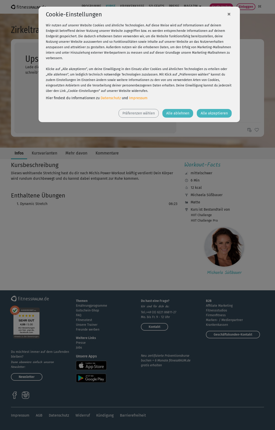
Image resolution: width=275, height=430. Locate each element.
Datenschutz (111, 98)
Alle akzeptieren (214, 113)
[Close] (229, 14)
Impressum (138, 98)
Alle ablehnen (177, 113)
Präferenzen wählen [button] (138, 113)
